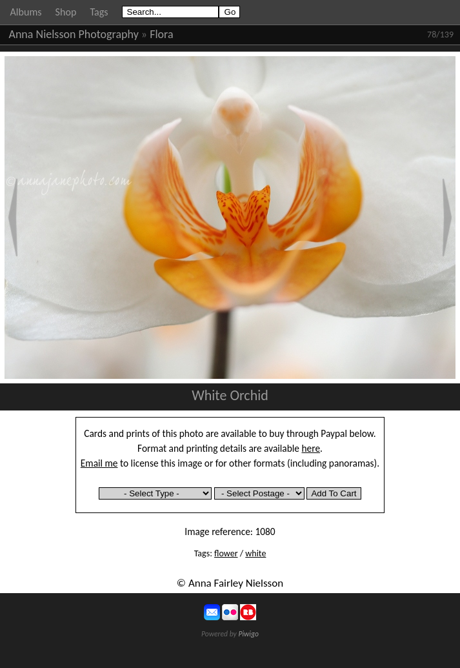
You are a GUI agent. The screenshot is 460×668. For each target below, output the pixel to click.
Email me (99, 463)
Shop (66, 12)
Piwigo (248, 633)
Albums (26, 12)
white (255, 553)
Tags (99, 12)
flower (225, 553)
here (311, 448)
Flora (161, 34)
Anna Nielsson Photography (74, 34)
